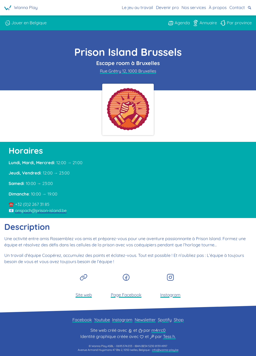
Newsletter (145, 319)
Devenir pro (167, 7)
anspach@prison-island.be (41, 210)
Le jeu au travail (137, 7)
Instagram (122, 319)
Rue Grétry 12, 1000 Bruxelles (128, 71)
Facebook (82, 319)
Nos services (193, 7)
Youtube (102, 319)
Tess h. (169, 336)
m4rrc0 (158, 330)
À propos (218, 7)
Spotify (165, 319)
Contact (237, 7)
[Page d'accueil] (21, 7)
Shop (179, 319)
